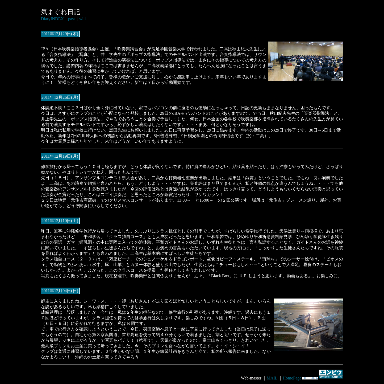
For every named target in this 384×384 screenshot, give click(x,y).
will (82, 19)
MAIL (272, 378)
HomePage (292, 378)
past (71, 19)
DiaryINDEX (52, 19)
